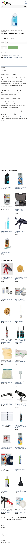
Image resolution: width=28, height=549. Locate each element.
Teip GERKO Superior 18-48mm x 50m (7, 362)
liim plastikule (11, 57)
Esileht (3, 29)
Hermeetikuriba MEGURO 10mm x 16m (20, 511)
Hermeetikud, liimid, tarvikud (12, 55)
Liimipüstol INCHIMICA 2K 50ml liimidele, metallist (6, 278)
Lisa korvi (13, 48)
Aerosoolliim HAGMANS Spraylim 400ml (20, 188)
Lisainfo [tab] (3, 70)
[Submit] (25, 6)
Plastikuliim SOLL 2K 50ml (6, 253)
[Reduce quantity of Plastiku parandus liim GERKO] (2, 47)
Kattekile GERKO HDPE (6, 425)
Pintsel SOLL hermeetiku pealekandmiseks (20, 320)
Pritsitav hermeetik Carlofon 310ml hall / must (20, 469)
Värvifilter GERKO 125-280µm (20, 362)
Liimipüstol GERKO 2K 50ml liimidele (20, 232)
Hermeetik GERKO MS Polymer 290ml (20, 341)
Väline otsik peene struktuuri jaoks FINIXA (20, 490)
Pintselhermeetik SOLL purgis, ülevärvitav (6, 448)
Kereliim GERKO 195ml (6, 231)
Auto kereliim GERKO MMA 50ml (6, 188)
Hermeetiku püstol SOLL (6, 404)
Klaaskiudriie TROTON (6, 382)
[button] (26, 3)
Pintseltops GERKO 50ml (7, 299)
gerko (5, 57)
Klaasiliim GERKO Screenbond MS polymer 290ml (20, 426)
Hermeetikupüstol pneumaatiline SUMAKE (20, 405)
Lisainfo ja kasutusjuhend (11, 113)
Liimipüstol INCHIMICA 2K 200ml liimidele (6, 511)
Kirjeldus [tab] (3, 67)
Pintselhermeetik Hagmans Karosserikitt (20, 300)
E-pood (8, 29)
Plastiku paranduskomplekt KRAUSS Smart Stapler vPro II (20, 210)
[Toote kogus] (4, 47)
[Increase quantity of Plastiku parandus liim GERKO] (6, 47)
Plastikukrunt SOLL (5, 208)
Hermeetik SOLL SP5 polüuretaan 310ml (6, 341)
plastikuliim (9, 59)
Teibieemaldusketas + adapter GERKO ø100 (6, 320)
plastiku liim (17, 57)
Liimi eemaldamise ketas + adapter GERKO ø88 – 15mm (21, 278)
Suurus (2, 42)
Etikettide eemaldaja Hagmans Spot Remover (20, 448)
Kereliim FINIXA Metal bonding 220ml (6, 490)
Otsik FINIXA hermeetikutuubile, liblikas (19, 384)
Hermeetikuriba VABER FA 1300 (6, 468)
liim (7, 57)
